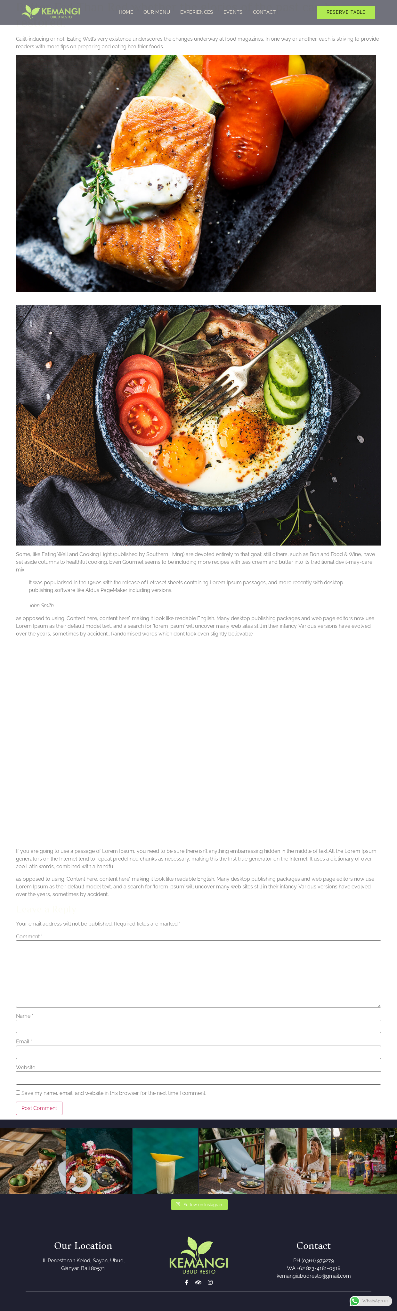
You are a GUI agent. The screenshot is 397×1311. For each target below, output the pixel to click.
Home (126, 12)
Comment (29, 936)
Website (25, 1067)
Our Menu (156, 12)
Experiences (196, 12)
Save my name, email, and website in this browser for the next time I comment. (113, 1093)
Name (24, 1016)
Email (24, 1041)
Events (233, 12)
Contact (264, 12)
